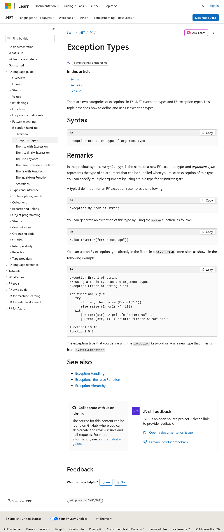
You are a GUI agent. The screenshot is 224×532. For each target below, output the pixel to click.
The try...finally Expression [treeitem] (33, 152)
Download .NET (205, 18)
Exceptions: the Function (97, 379)
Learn (70, 32)
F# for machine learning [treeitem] (24, 296)
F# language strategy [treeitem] (23, 59)
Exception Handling (90, 373)
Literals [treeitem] (17, 84)
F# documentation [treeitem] (21, 47)
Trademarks (179, 529)
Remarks (76, 85)
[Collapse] (53, 29)
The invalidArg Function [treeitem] (31, 177)
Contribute (76, 529)
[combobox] (30, 38)
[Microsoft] (8, 6)
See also (75, 91)
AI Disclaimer (12, 529)
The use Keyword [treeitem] (27, 159)
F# (91, 32)
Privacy (94, 529)
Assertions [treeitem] (23, 184)
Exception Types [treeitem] (27, 140)
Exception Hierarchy (90, 385)
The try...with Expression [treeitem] (32, 146)
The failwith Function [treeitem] (30, 171)
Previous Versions (38, 529)
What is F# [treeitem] (16, 53)
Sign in (214, 5)
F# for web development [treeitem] (25, 302)
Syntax (74, 79)
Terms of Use (158, 529)
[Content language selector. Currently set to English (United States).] (24, 518)
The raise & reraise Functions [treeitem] (35, 165)
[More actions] (213, 32)
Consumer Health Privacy (124, 529)
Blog (58, 529)
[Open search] (203, 6)
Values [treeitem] (16, 96)
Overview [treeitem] (18, 78)
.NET (82, 32)
